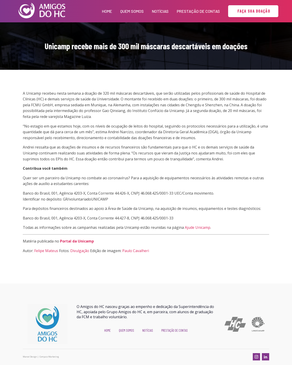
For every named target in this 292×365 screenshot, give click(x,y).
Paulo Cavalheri (135, 250)
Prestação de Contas (198, 11)
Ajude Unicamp (197, 227)
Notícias (160, 11)
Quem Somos (132, 11)
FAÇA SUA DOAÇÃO (253, 10)
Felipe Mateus (46, 250)
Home (107, 11)
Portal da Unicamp (77, 241)
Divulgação (79, 250)
